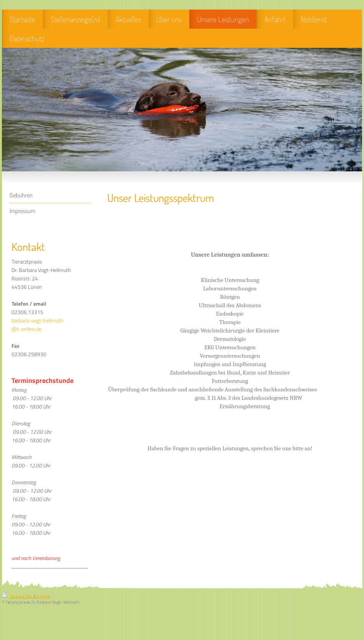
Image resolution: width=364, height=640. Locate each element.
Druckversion (18, 596)
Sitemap (43, 596)
